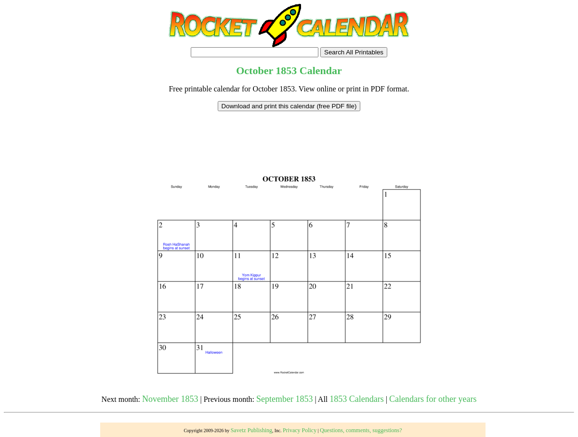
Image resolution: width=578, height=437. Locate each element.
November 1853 (170, 399)
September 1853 (284, 399)
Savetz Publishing (251, 430)
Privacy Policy (299, 430)
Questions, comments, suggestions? (361, 430)
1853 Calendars (356, 399)
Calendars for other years (432, 399)
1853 (286, 70)
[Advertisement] (289, 132)
